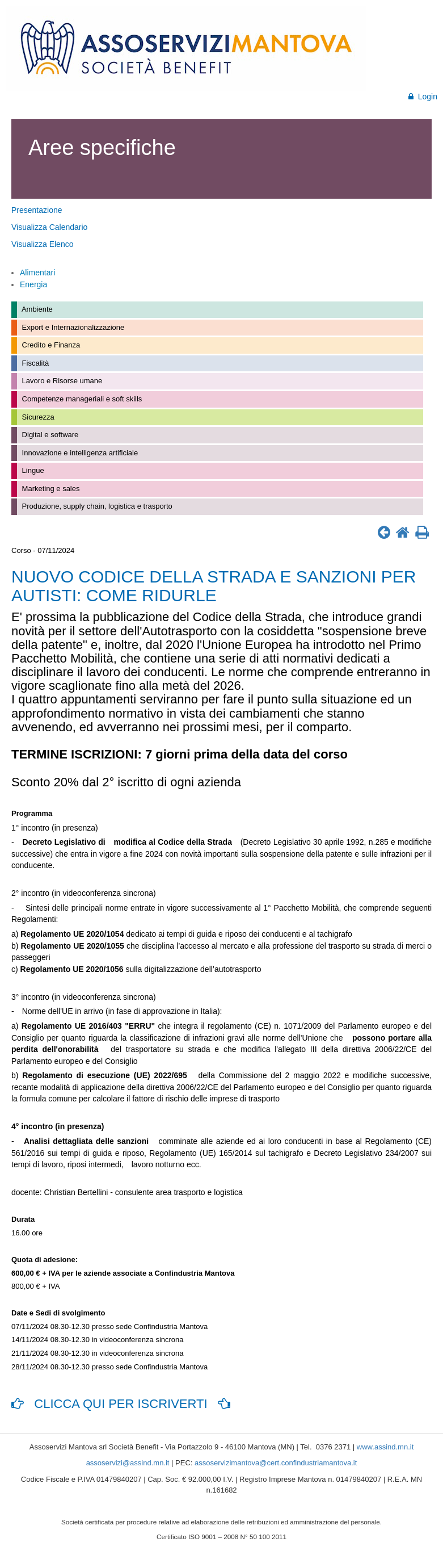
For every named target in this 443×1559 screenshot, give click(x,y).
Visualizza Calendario (49, 227)
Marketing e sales (50, 488)
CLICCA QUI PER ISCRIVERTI (120, 1404)
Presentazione (36, 210)
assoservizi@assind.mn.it (128, 1463)
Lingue (32, 470)
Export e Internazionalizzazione (72, 327)
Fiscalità (34, 363)
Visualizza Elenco (42, 244)
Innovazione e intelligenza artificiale (79, 453)
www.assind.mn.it (385, 1447)
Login (422, 96)
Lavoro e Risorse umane (61, 380)
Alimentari (37, 272)
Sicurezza (37, 417)
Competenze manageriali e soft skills (81, 399)
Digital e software (49, 434)
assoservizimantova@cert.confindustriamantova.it (276, 1463)
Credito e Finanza (50, 345)
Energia (33, 284)
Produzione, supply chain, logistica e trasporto (96, 506)
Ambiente (36, 309)
